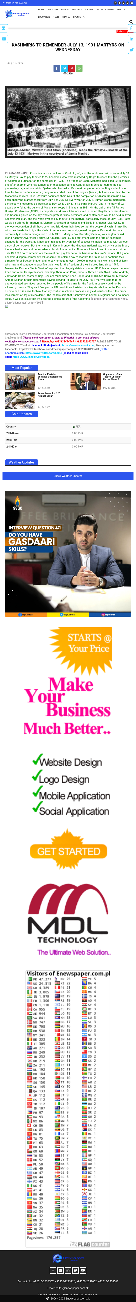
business (77, 9)
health (121, 9)
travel (66, 17)
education (44, 17)
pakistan (53, 9)
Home (41, 9)
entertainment (105, 9)
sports (89, 9)
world (64, 9)
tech (56, 17)
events (79, 17)
